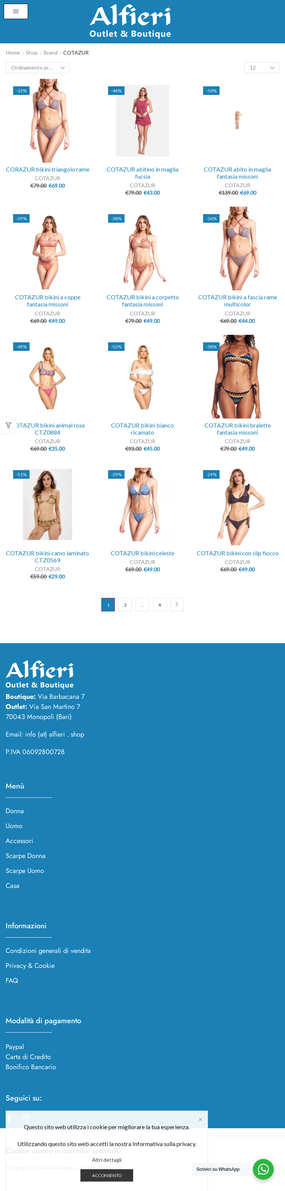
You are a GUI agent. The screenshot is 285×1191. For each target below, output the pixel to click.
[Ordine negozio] (37, 67)
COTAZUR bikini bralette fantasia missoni (238, 429)
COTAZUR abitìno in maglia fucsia (142, 173)
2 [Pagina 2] (125, 605)
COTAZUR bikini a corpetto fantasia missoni (143, 300)
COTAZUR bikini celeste (142, 552)
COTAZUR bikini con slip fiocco (238, 552)
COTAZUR (47, 178)
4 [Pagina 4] (159, 605)
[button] (16, 11)
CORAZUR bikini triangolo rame (47, 169)
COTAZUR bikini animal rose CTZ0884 (47, 429)
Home (13, 52)
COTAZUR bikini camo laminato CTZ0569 (47, 556)
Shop (32, 52)
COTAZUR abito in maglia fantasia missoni (237, 173)
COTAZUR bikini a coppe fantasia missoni (47, 300)
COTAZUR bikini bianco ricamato (142, 429)
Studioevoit (110, 1168)
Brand (51, 52)
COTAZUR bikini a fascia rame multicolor (237, 300)
